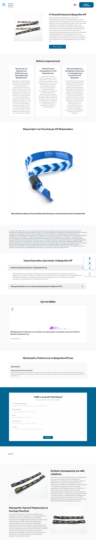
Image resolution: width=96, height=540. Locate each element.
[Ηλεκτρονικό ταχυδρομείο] (89, 268)
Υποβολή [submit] (48, 438)
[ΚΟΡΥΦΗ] (89, 273)
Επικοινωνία (65, 4)
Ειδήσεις (55, 4)
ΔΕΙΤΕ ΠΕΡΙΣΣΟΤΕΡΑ (15, 339)
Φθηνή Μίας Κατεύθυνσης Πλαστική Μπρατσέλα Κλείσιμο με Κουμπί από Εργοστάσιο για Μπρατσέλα (48, 215)
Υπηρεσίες (28, 4)
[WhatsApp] (89, 264)
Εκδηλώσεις (38, 4)
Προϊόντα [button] (19, 4)
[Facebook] (89, 259)
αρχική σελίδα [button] (10, 5)
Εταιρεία (47, 4)
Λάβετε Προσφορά (86, 5)
